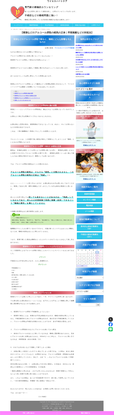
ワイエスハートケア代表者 (64, 48)
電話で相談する (85, 413)
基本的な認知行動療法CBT (89, 227)
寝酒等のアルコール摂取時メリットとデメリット (27, 98)
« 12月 (82, 265)
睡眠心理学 (15, 29)
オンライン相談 (89, 200)
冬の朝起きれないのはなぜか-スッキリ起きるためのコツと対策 (89, 46)
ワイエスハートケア (57, 1)
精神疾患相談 (64, 25)
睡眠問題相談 (33, 25)
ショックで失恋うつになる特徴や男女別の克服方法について (90, 68)
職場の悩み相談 (80, 25)
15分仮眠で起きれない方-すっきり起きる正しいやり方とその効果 (89, 61)
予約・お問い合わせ (28, 413)
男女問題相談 (49, 25)
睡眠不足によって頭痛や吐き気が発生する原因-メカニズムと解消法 (89, 53)
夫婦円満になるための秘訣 (83, 74)
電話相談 (89, 205)
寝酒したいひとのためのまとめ (22, 100)
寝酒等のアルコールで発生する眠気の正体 (25, 95)
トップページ (18, 25)
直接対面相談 (89, 194)
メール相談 (89, 211)
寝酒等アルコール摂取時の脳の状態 (23, 93)
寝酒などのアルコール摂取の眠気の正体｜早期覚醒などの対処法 (37, 29)
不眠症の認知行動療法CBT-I (89, 235)
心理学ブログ (95, 25)
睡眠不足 (21, 29)
